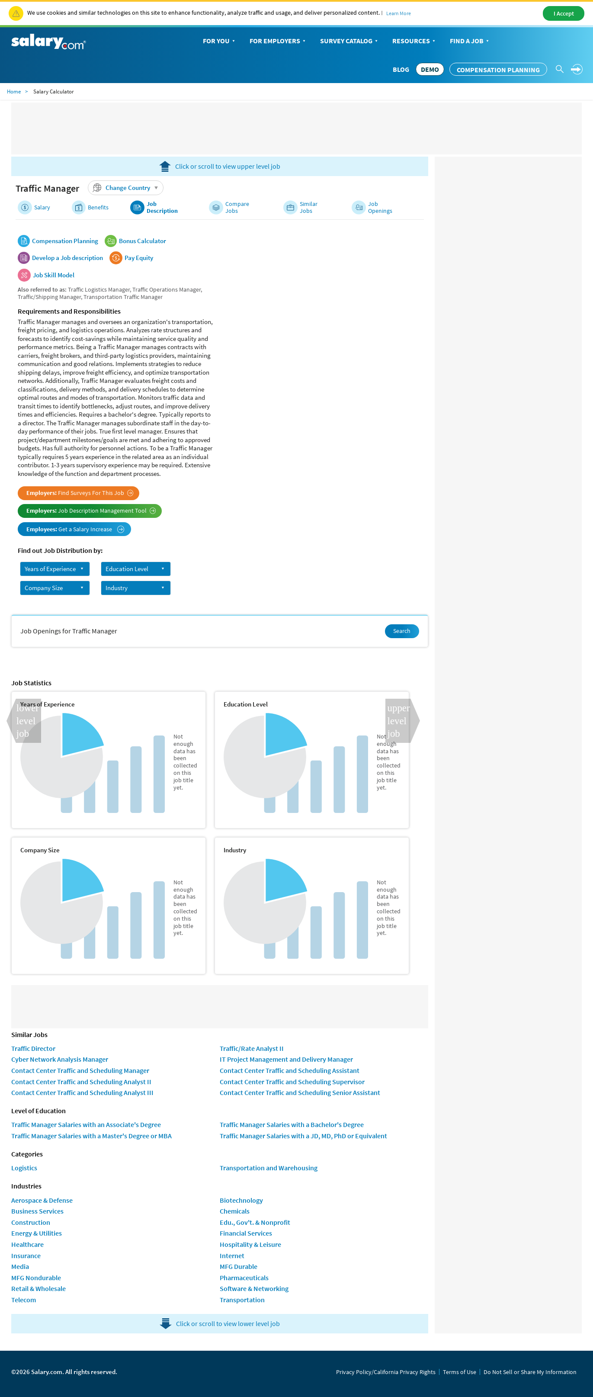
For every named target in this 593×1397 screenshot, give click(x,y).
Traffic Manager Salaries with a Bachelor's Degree (292, 1124)
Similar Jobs (308, 207)
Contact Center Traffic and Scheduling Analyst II (81, 1081)
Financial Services (246, 1233)
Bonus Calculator (142, 241)
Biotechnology (241, 1200)
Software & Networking (254, 1288)
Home (14, 91)
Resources (414, 41)
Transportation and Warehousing (268, 1167)
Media (20, 1266)
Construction (30, 1222)
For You (220, 41)
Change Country (127, 188)
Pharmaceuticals (244, 1277)
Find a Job (470, 41)
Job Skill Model (53, 275)
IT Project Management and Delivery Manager (286, 1059)
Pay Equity (139, 258)
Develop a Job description (67, 258)
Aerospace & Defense (42, 1200)
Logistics (24, 1167)
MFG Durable (238, 1266)
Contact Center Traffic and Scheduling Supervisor (292, 1081)
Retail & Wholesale (38, 1288)
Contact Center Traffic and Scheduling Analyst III (82, 1092)
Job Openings (380, 207)
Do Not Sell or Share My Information (530, 1372)
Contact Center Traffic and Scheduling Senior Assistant (300, 1092)
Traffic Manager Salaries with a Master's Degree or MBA (91, 1135)
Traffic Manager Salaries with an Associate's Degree (86, 1124)
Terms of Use (459, 1372)
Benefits (98, 207)
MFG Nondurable (36, 1277)
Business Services (37, 1211)
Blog (401, 69)
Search (401, 631)
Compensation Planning (498, 69)
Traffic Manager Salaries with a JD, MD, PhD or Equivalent (303, 1135)
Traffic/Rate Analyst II (252, 1048)
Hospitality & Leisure (250, 1244)
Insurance (26, 1255)
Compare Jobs (237, 207)
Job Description (162, 207)
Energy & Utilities (36, 1233)
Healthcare (27, 1244)
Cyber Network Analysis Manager (59, 1059)
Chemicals (235, 1211)
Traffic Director (33, 1048)
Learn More (398, 13)
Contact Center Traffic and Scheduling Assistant (289, 1070)
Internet (232, 1255)
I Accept (564, 13)
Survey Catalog (349, 41)
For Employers (278, 41)
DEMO (430, 69)
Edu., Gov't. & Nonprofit (255, 1222)
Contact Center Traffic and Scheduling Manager (80, 1070)
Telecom (23, 1299)
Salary (42, 207)
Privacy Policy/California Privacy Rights (386, 1372)
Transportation (242, 1299)
